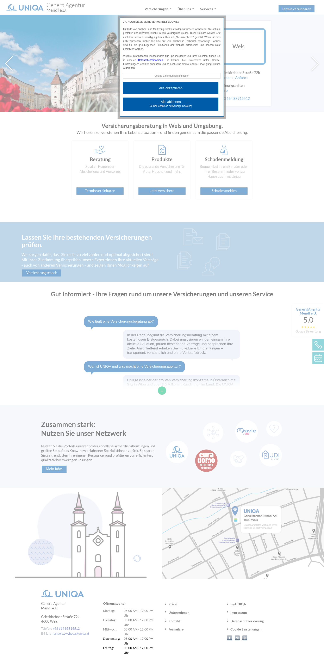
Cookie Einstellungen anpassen (171, 75)
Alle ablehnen (171, 103)
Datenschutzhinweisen (150, 60)
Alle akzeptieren (171, 88)
